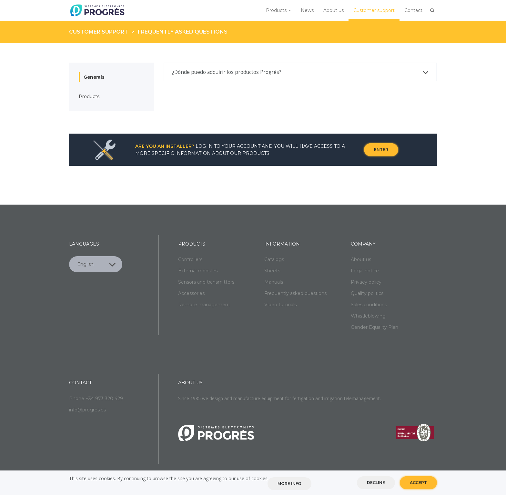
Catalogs (274, 259)
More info (289, 483)
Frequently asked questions (183, 32)
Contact (413, 10)
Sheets (272, 271)
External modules (198, 271)
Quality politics (367, 293)
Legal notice (365, 271)
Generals (94, 77)
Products (278, 10)
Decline (376, 482)
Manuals (273, 282)
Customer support (374, 10)
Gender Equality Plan (374, 327)
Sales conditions (369, 305)
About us (333, 10)
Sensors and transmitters (206, 282)
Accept (418, 482)
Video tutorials (280, 305)
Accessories (191, 293)
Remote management (204, 305)
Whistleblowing (368, 316)
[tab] (300, 72)
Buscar (432, 10)
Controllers (190, 259)
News (307, 10)
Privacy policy (366, 282)
